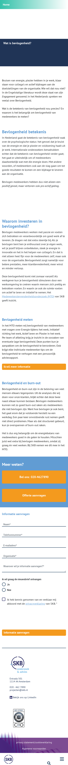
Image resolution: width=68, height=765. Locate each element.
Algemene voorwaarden (34, 748)
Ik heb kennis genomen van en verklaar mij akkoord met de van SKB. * (32, 601)
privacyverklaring (35, 603)
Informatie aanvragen (16, 632)
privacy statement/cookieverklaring (34, 742)
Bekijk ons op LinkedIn (23, 697)
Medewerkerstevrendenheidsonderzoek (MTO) (28, 296)
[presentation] (27, 617)
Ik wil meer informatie (17, 367)
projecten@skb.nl (19, 689)
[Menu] (8, 759)
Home (6, 4)
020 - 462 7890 (18, 687)
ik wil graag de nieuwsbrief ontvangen (21, 579)
